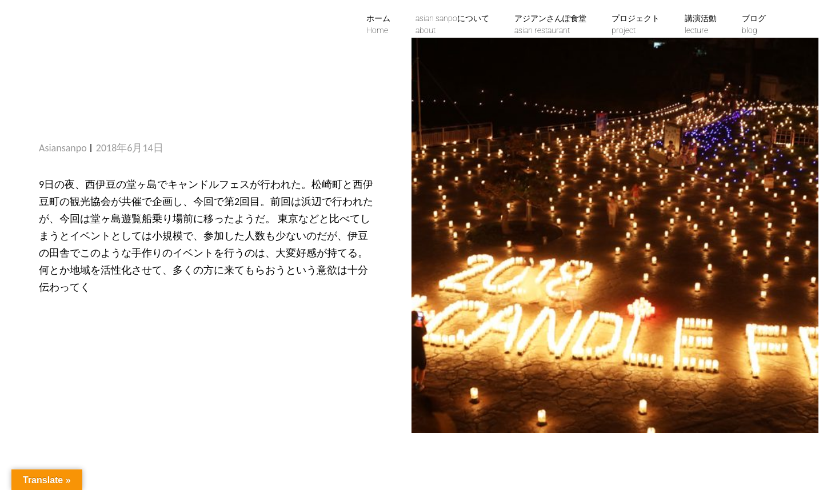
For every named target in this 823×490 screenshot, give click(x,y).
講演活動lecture (701, 24)
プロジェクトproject (636, 24)
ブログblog (754, 24)
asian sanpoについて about (452, 24)
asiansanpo (63, 148)
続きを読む (74, 321)
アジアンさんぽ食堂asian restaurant (550, 24)
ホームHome (378, 24)
